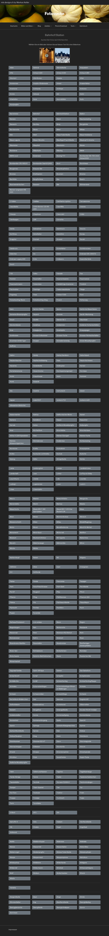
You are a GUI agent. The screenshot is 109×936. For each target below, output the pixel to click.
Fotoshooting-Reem (17, 300)
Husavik (36, 382)
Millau (59, 522)
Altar (82, 78)
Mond (35, 527)
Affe (11, 73)
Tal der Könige (15, 777)
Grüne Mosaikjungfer (88, 341)
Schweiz (83, 694)
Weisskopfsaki (85, 852)
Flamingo (36, 289)
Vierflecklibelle (85, 822)
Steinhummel (15, 741)
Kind (11, 430)
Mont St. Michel (86, 527)
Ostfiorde (36, 572)
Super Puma (84, 757)
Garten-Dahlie (38, 309)
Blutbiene (13, 151)
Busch (82, 179)
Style (35, 757)
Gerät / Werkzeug (86, 314)
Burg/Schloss (38, 179)
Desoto (82, 229)
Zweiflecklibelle (62, 902)
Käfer (35, 459)
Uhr (58, 812)
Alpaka (59, 78)
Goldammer (61, 325)
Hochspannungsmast (64, 371)
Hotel (12, 376)
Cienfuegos (14, 219)
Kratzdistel (61, 448)
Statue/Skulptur (16, 736)
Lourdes (83, 479)
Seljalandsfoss (38, 705)
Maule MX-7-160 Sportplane (39, 510)
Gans (12, 309)
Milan (35, 522)
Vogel (59, 827)
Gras (11, 330)
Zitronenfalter (15, 902)
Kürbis (82, 459)
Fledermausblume (63, 289)
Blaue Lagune (15, 140)
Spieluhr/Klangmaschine (66, 726)
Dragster (13, 239)
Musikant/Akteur (39, 538)
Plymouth (13, 608)
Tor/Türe (13, 793)
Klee (35, 436)
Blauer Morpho (38, 140)
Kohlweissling (85, 441)
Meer (12, 517)
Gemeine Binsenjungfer (18, 314)
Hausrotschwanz (86, 360)
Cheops (13, 214)
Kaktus (35, 415)
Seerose (60, 699)
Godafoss (36, 325)
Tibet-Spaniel (38, 787)
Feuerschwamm (62, 279)
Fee (81, 274)
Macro (12, 499)
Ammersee (14, 83)
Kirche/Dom (37, 430)
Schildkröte (14, 681)
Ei (34, 248)
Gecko (59, 309)
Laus (35, 474)
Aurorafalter (61, 99)
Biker (59, 129)
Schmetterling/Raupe (88, 681)
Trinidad (36, 798)
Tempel (12, 787)
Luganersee (37, 484)
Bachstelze (14, 114)
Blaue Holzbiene (86, 135)
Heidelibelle (37, 366)
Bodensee (37, 156)
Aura (35, 99)
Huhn (59, 376)
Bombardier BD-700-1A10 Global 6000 (89, 157)
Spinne (82, 726)
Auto (82, 99)
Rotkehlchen (61, 651)
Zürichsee (13, 913)
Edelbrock (14, 248)
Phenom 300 (85, 597)
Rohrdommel (14, 638)
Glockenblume (15, 325)
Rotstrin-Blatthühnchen (42, 656)
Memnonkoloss (62, 517)
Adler (12, 68)
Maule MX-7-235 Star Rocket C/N (64, 510)
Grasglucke (37, 330)
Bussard (36, 184)
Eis (34, 254)
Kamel (82, 415)
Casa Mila (60, 207)
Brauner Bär (37, 169)
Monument (14, 532)
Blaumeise (14, 145)
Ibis (11, 391)
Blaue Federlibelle (63, 135)
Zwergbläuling (85, 902)
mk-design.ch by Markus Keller (15, 2)
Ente (35, 259)
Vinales (36, 827)
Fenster (13, 279)
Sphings (36, 726)
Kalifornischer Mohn (64, 415)
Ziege (59, 897)
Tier (58, 787)
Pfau (58, 592)
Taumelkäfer (14, 782)
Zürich (82, 907)
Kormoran (13, 448)
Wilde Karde (61, 863)
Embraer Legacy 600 (17, 259)
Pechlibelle (84, 587)
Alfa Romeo (37, 78)
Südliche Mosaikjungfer (18, 762)
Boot (58, 163)
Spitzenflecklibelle (17, 731)
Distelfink (60, 234)
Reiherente (61, 627)
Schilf (35, 681)
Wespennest (38, 857)
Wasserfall (37, 847)
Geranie (60, 314)
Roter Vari (13, 651)
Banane (13, 119)
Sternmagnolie (85, 741)
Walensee (60, 842)
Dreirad (36, 239)
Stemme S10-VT (39, 741)
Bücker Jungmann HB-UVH (18, 191)
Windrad (60, 868)
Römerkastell (15, 661)
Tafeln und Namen (40, 772)
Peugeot (36, 592)
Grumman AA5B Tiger (18, 341)
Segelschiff (84, 699)
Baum (59, 119)
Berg (58, 124)
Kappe (59, 420)
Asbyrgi (36, 94)
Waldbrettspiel (38, 842)
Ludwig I (13, 484)
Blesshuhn (60, 145)
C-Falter (13, 201)
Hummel (83, 376)
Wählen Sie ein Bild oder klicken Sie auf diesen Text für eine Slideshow (54, 45)
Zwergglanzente (16, 907)
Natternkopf (14, 558)
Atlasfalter (14, 99)
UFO (34, 812)
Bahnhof (36, 114)
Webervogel (14, 852)
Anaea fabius (85, 83)
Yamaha (13, 888)
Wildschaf (13, 868)
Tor (81, 787)
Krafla (35, 448)
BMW (82, 151)
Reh (34, 627)
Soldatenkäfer (15, 715)
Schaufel (60, 676)
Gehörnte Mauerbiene (88, 309)
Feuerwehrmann (16, 284)
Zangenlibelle (15, 897)
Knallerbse (61, 441)
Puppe (12, 613)
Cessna (82, 207)
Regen (82, 622)
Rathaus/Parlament (17, 622)
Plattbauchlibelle (63, 602)
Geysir (12, 320)
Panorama (60, 581)
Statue (82, 731)
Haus (58, 360)
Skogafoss (37, 710)
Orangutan (84, 567)
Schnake (13, 686)
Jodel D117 (37, 400)
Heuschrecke (38, 371)
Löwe (12, 489)
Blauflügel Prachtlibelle (65, 140)
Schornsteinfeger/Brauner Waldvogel (66, 688)
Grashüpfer (61, 330)
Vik (11, 827)
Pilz (34, 602)
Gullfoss (13, 346)
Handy (35, 355)
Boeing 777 (61, 156)
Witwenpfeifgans (86, 868)
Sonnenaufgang (63, 715)
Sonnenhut (14, 720)
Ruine (59, 656)
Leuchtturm (14, 479)
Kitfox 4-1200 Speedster (19, 436)
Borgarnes (14, 169)
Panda (35, 581)
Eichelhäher (61, 248)
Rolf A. (35, 638)
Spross (35, 731)
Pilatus (12, 602)
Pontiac (36, 608)
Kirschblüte (61, 430)
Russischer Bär (85, 656)
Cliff (34, 219)
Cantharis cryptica (63, 201)
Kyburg (12, 459)
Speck (12, 726)
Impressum (13, 930)
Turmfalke (37, 803)
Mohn (12, 527)
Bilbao (82, 129)
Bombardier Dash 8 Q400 (42, 163)
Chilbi (82, 214)
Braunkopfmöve (63, 169)
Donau (82, 234)
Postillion (60, 608)
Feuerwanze (84, 279)
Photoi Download (61, 26)
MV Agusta (61, 538)
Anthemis (37, 89)
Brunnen (60, 174)
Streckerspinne (62, 752)
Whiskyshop (14, 863)
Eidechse (13, 254)
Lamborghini (38, 468)
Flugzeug (13, 295)
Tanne (35, 777)
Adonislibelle (61, 68)
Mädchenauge (38, 543)
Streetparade (85, 752)
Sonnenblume (85, 715)
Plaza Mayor (84, 602)
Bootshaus (84, 163)
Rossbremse (61, 643)
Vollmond (13, 832)
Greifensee (14, 335)
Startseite (14, 26)
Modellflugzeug (85, 522)
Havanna (13, 366)
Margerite (84, 499)
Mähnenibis (61, 543)
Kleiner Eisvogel (63, 436)
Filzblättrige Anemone (65, 284)
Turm (12, 803)
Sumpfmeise (61, 757)
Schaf (35, 676)
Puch (82, 608)
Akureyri (13, 78)
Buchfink (13, 179)
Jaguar (12, 400)
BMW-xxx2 (14, 156)
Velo (35, 822)
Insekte (36, 391)
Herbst (82, 366)
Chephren (37, 214)
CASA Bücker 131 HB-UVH (41, 208)
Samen (59, 671)
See (34, 699)
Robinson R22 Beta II (64, 633)
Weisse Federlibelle (64, 852)
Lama (12, 468)
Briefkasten (37, 174)
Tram (82, 793)
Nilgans (83, 558)
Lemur (59, 474)
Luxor (59, 484)
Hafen (12, 355)
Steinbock (84, 736)
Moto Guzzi (37, 532)
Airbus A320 (37, 73)
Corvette (60, 219)
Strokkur (13, 757)
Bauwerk (13, 124)
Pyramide (36, 613)
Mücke (12, 548)
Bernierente (14, 129)
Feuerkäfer (37, 279)
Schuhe (83, 686)
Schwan (13, 694)
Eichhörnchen (85, 248)
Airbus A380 (84, 73)
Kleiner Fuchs (85, 436)
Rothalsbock (38, 651)
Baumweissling (85, 119)
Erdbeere (60, 259)
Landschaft (14, 474)
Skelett (12, 710)
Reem (59, 622)
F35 (11, 274)
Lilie (58, 479)
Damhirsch (61, 229)
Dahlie (12, 229)
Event (12, 264)
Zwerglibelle (37, 907)
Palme (12, 581)
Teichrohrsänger (86, 782)
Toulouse (36, 793)
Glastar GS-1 (61, 320)
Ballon (82, 114)
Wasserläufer (62, 847)
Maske (82, 504)
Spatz (59, 720)
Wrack (82, 873)
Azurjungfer (14, 104)
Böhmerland (84, 184)
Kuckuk (59, 454)
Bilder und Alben (27, 26)
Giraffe (35, 320)
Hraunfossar (37, 376)
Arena (12, 94)
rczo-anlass (37, 622)
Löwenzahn (37, 489)
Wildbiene (37, 863)
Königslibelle (61, 459)
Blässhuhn (37, 151)
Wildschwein (38, 868)
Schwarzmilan (38, 694)
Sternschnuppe (16, 747)
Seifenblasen (15, 705)
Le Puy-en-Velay (86, 474)
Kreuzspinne (84, 448)
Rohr (82, 633)
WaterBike (84, 847)
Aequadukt (84, 68)
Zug (34, 902)
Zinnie (82, 897)
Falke (35, 274)
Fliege (82, 289)
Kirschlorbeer (85, 430)
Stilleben (36, 747)
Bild (11, 135)
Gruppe (36, 341)
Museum (13, 538)
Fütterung (84, 300)
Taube (59, 777)
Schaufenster (85, 676)
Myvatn (12, 543)
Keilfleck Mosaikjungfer (65, 425)
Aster (82, 94)
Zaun (35, 897)
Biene (35, 129)
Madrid (35, 499)
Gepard (36, 314)
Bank (35, 119)
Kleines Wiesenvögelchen (17, 442)
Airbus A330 (61, 73)
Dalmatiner (37, 229)
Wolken (36, 873)
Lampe (59, 468)
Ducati (82, 239)
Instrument (61, 391)
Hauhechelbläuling (40, 360)
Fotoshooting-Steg (40, 300)
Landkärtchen (85, 468)
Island (82, 391)
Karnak (12, 425)
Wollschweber (62, 873)
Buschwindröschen (17, 184)
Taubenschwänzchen (88, 777)
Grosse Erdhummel (40, 335)
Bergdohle (84, 124)
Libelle (35, 479)
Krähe (12, 454)
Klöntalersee (38, 441)
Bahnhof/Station (63, 114)
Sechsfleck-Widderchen (19, 699)
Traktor (59, 793)
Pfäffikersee (61, 597)
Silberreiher (84, 705)
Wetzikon (83, 857)
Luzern (82, 484)
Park (11, 587)
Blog (39, 26)
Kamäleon (37, 420)
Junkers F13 (61, 400)
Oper (58, 567)
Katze (35, 425)
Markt (35, 504)
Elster (59, 254)
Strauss (36, 752)
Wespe (12, 857)
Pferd (82, 592)
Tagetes (60, 772)
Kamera (13, 420)
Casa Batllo (14, 207)
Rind (35, 633)
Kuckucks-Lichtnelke (41, 454)
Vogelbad (83, 827)
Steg (35, 736)
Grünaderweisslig (63, 341)
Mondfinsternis (62, 527)
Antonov (83, 89)
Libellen (48, 26)
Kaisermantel (15, 415)
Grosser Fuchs (62, 335)
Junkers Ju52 (85, 400)
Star (58, 731)
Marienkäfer (14, 504)
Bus (58, 179)
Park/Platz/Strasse (40, 587)
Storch (82, 747)
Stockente (61, 747)
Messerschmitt (15, 522)
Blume (82, 145)
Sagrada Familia (15, 671)
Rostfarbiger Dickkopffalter (85, 644)
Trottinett (60, 798)
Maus (82, 509)
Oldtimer (13, 567)
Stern (59, 741)
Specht (82, 720)
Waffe (12, 842)
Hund (12, 382)
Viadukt (59, 822)
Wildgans (83, 863)
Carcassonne (85, 201)
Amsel (59, 83)
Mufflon (83, 532)
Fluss (35, 295)
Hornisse (83, 371)
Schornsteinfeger (40, 686)
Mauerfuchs (14, 509)
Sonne (35, 715)
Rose (82, 638)
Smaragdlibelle (62, 710)
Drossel (59, 239)
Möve (82, 543)
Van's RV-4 (14, 822)
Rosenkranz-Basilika (17, 643)
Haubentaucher (16, 360)
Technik (36, 782)
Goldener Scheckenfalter (89, 325)
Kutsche (83, 454)
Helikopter (61, 366)
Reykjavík (83, 627)
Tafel (12, 772)
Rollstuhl (60, 638)
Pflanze (12, 597)
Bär (58, 184)
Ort (11, 572)
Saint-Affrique (38, 671)
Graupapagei (85, 330)
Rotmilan (83, 651)
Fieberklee (37, 284)
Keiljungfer (84, 425)
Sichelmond (61, 705)
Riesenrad (13, 633)
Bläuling (60, 151)
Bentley (36, 124)
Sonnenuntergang (40, 720)
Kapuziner (84, 420)
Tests (73, 26)
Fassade (60, 274)
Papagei (83, 581)
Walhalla (83, 842)
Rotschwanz (14, 656)
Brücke (82, 174)
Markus (59, 504)
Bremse (13, 174)
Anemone (13, 89)
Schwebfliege (62, 694)
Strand (12, 752)
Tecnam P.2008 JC (63, 782)
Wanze (12, 847)
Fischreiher (14, 289)
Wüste (12, 878)
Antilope (60, 89)
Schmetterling (62, 681)
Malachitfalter (62, 499)
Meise (35, 517)
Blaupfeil (36, 145)
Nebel (35, 558)
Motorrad (60, 532)
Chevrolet (60, 214)
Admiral (36, 68)
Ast (58, 94)
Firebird (83, 284)
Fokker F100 (61, 295)
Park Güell (60, 587)
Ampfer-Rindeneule (40, 83)
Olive (35, 567)
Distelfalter (37, 234)
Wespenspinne (62, 857)
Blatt (35, 135)
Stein (59, 736)
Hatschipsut (84, 355)
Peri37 (12, 592)
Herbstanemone (16, 371)
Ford (81, 295)
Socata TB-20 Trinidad (88, 710)
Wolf (11, 873)
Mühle (35, 548)
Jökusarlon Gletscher (18, 405)
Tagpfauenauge (86, 772)
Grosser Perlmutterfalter (89, 335)
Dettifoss (13, 234)
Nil (58, 558)
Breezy (82, 169)
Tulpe (82, 798)
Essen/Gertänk (85, 259)
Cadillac (36, 201)
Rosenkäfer (37, 643)
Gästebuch (83, 26)
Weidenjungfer (38, 852)
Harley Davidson (63, 355)
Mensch (83, 517)
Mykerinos (84, 538)
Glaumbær (84, 320)
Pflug (35, 597)
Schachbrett (14, 676)
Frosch (59, 300)
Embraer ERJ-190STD (88, 254)
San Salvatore (85, 671)
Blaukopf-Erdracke (87, 140)
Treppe (12, 798)
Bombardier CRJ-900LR (18, 163)
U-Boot (12, 812)
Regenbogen (15, 627)
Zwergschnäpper (63, 907)
